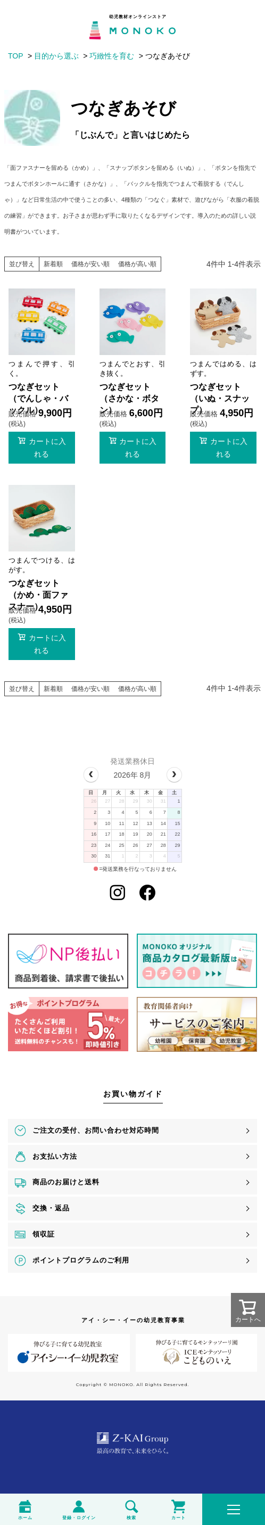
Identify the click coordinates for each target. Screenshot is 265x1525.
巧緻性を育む (111, 56)
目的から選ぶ (56, 56)
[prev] (91, 774)
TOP (15, 56)
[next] (174, 774)
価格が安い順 (90, 264)
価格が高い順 (137, 264)
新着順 (53, 264)
